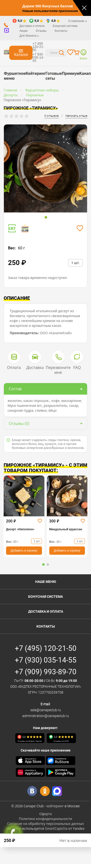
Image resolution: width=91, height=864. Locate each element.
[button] (43, 564)
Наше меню (45, 582)
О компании (77, 21)
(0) (19, 423)
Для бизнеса (29, 35)
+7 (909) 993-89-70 (45, 671)
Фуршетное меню (15, 75)
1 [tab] (45, 217)
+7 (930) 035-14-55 (45, 660)
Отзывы (41, 30)
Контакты (61, 30)
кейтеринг (55, 806)
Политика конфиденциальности (45, 818)
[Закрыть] (84, 8)
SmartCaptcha (56, 828)
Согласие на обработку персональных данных (45, 823)
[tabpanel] (45, 169)
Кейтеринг (35, 73)
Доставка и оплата (32, 25)
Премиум (70, 73)
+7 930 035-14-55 (38, 57)
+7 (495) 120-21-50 (45, 648)
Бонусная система (65, 25)
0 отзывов (51, 116)
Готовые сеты (53, 75)
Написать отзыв (76, 116)
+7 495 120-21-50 (38, 47)
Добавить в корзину (24, 550)
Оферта (45, 813)
